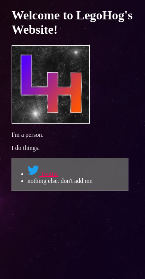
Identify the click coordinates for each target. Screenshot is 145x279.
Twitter (42, 173)
